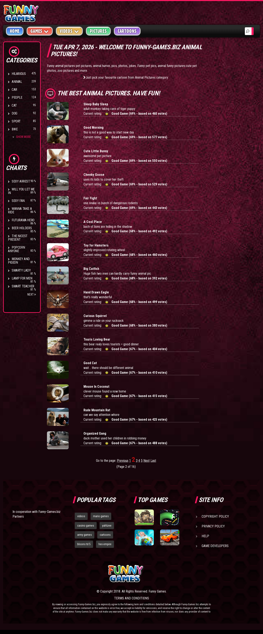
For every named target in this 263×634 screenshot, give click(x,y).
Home (15, 31)
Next (31, 294)
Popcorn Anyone (16, 249)
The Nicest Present (18, 238)
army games (84, 534)
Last (153, 461)
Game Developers (215, 546)
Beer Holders (22, 228)
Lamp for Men (22, 278)
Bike (15, 129)
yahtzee (106, 525)
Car (14, 90)
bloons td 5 (84, 544)
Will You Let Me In (21, 191)
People (17, 97)
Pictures (98, 31)
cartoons (105, 534)
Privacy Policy (213, 526)
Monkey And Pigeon (19, 260)
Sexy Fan (18, 201)
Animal (17, 82)
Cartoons (127, 31)
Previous (122, 461)
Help (205, 536)
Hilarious (19, 74)
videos (81, 516)
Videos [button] (69, 31)
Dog (14, 113)
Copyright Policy (215, 516)
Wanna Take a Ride (20, 210)
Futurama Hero (23, 220)
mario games (101, 516)
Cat (14, 105)
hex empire (105, 544)
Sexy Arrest (21, 181)
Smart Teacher (23, 286)
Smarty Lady (21, 270)
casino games (85, 525)
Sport (16, 121)
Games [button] (39, 31)
